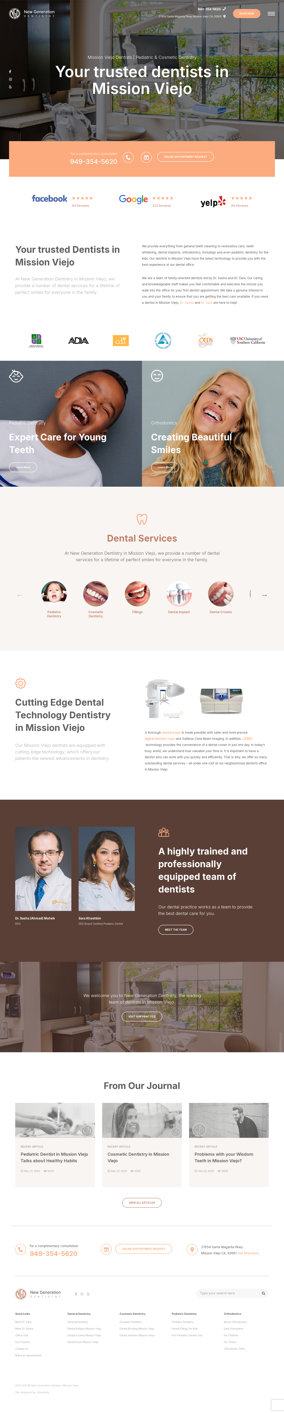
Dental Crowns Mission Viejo (84, 1335)
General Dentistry (77, 1321)
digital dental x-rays (160, 739)
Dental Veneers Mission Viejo (137, 1335)
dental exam (171, 732)
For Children (231, 1335)
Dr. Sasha (187, 302)
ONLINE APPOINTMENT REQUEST (185, 156)
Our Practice (22, 1342)
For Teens (230, 1342)
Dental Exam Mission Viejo (83, 1342)
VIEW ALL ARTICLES (142, 1202)
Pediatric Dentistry (182, 1321)
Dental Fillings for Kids (185, 1328)
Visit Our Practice (142, 1016)
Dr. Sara (206, 302)
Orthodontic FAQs (234, 1348)
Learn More (23, 467)
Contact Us (21, 1348)
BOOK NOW (246, 13)
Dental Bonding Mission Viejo (137, 1328)
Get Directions (248, 1253)
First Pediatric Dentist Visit (187, 1335)
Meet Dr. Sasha (24, 1328)
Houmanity (43, 1392)
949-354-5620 (209, 9)
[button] (264, 595)
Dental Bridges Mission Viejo (84, 1328)
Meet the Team (176, 929)
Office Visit (21, 1335)
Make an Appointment (28, 1355)
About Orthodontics (235, 1321)
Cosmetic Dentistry (131, 1321)
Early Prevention (233, 1328)
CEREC (248, 739)
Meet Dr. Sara (23, 1321)
